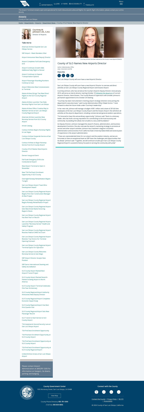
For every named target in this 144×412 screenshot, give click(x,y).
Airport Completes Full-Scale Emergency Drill (36, 62)
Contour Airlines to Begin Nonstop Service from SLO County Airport (34, 144)
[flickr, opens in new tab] (111, 392)
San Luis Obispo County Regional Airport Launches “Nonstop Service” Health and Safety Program (36, 224)
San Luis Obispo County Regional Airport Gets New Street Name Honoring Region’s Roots (36, 209)
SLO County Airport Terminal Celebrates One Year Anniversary (36, 287)
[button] (121, 3)
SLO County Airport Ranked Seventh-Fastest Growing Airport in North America (35, 279)
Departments (29, 23)
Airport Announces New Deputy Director (36, 57)
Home (21, 23)
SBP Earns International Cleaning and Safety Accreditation (35, 265)
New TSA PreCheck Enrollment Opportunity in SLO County (32, 173)
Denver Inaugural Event (30, 155)
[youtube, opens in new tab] (104, 392)
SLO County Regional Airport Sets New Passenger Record (35, 312)
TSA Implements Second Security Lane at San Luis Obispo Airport (36, 325)
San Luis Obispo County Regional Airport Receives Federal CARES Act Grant (36, 231)
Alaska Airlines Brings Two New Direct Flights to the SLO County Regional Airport (35, 95)
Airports (22, 16)
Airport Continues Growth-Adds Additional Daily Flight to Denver (33, 69)
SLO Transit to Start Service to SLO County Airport (34, 319)
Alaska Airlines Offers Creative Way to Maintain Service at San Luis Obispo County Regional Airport (35, 110)
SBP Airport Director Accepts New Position (34, 259)
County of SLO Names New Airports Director (72, 23)
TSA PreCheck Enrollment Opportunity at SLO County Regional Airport (36, 348)
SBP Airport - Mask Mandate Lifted (34, 53)
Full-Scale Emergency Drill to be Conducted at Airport (33, 161)
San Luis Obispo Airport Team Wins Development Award (34, 186)
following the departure (104, 93)
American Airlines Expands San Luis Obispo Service (34, 48)
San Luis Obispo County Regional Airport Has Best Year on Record (36, 216)
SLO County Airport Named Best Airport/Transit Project (33, 272)
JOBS (57, 4)
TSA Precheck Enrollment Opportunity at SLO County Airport (36, 336)
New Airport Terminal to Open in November (33, 167)
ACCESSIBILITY (75, 4)
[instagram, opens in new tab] (118, 392)
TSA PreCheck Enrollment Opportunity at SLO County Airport (36, 342)
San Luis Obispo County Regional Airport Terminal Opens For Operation (36, 246)
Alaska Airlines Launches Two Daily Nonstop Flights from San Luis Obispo (35, 103)
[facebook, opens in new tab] (96, 392)
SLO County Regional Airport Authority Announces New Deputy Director (35, 293)
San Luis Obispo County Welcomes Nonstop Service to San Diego (34, 253)
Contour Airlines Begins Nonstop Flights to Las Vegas (36, 131)
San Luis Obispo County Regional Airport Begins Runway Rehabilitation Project (36, 201)
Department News (49, 23)
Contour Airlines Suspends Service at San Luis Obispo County (36, 137)
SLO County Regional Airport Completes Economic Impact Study (36, 300)
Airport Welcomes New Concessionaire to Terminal (35, 88)
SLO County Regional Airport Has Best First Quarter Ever (35, 306)
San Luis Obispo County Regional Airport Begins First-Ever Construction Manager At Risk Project (36, 193)
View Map (56, 396)
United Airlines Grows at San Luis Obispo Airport (36, 355)
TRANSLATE (88, 4)
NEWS (64, 4)
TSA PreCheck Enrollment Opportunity (35, 331)
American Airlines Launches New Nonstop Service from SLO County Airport (34, 119)
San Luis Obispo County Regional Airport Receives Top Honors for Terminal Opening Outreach (36, 239)
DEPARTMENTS (46, 4)
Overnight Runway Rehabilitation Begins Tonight (36, 180)
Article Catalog (27, 126)
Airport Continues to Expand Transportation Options (32, 75)
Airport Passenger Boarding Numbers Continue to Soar (35, 82)
